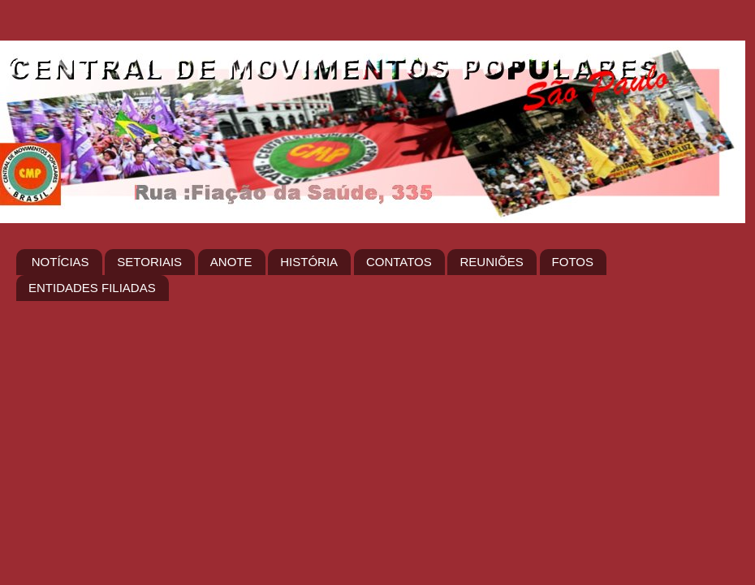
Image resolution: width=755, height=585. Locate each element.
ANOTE (231, 262)
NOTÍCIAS (60, 262)
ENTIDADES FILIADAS (92, 288)
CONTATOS (399, 262)
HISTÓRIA (309, 262)
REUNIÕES (491, 262)
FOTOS (572, 262)
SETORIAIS (149, 262)
